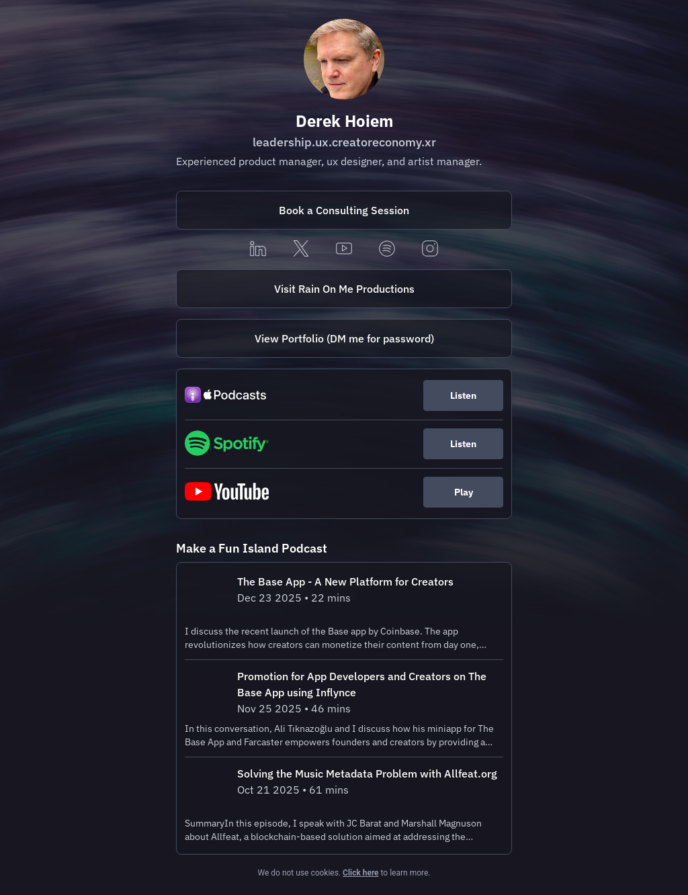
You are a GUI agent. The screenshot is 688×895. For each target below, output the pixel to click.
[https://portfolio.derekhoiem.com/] (344, 338)
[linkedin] (258, 249)
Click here (360, 873)
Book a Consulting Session (344, 210)
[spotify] (387, 249)
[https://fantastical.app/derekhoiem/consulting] (344, 210)
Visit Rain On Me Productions (344, 288)
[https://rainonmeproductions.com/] (344, 288)
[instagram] (430, 249)
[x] (301, 249)
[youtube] (344, 249)
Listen (463, 395)
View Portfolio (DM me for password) (344, 338)
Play (463, 492)
